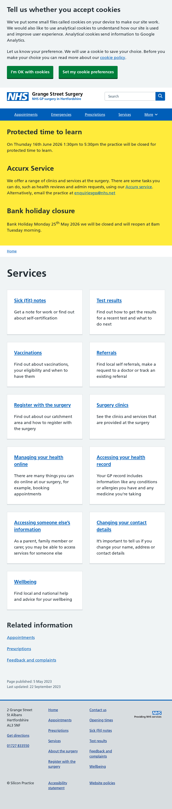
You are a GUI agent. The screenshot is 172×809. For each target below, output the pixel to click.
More (151, 114)
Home (12, 251)
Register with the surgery (42, 405)
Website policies (102, 783)
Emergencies (61, 114)
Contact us (97, 710)
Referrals (107, 353)
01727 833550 (18, 745)
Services (124, 114)
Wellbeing (25, 582)
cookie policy (112, 57)
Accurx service (138, 186)
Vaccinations (28, 353)
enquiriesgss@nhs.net (94, 192)
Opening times (101, 720)
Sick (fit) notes (30, 300)
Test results (109, 300)
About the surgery (63, 751)
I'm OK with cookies (30, 71)
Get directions (18, 735)
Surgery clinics (112, 405)
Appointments (25, 114)
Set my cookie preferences (88, 71)
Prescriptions (95, 114)
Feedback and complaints (31, 660)
